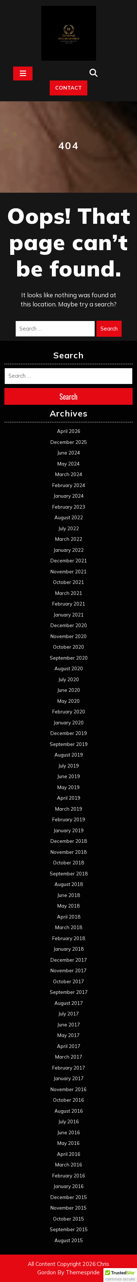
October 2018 (68, 863)
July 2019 (68, 766)
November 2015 (68, 1208)
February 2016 (68, 1176)
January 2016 (69, 1186)
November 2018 (68, 852)
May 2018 (68, 906)
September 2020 (69, 658)
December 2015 (68, 1197)
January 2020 (69, 722)
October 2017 (68, 981)
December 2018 (68, 841)
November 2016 (68, 1089)
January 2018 (69, 949)
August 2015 (68, 1240)
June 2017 (68, 1025)
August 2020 (68, 668)
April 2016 (68, 1154)
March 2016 (68, 1165)
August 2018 (68, 884)
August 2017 (68, 1003)
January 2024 (69, 496)
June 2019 (68, 776)
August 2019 (68, 755)
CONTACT (68, 87)
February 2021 (68, 604)
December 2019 (68, 733)
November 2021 (68, 571)
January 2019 (69, 830)
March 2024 (68, 474)
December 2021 (68, 560)
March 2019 (68, 809)
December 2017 (68, 960)
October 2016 (68, 1100)
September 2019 (69, 744)
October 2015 (68, 1219)
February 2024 (68, 485)
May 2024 (68, 464)
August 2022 (68, 517)
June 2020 (68, 690)
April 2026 (68, 431)
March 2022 (68, 539)
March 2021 (68, 593)
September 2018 (69, 873)
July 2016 (68, 1121)
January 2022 (69, 550)
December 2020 (68, 625)
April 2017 (68, 1046)
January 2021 (69, 615)
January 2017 (69, 1078)
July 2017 (68, 1014)
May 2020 (68, 701)
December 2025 (68, 442)
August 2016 (68, 1111)
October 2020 (68, 647)
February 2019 (68, 819)
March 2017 (68, 1057)
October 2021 (68, 582)
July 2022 (68, 528)
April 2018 (68, 917)
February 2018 (68, 938)
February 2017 (68, 1068)
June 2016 (68, 1132)
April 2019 (68, 798)
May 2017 (68, 1035)
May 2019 (68, 787)
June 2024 (68, 453)
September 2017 (69, 992)
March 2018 (68, 927)
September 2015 (69, 1229)
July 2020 (68, 679)
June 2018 (68, 895)
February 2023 (68, 507)
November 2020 (68, 636)
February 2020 (68, 711)
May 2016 (68, 1143)
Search (109, 328)
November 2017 (68, 970)
